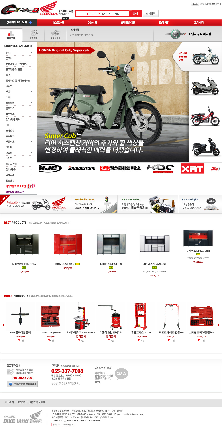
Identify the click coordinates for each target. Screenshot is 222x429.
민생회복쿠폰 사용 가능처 (82, 34)
